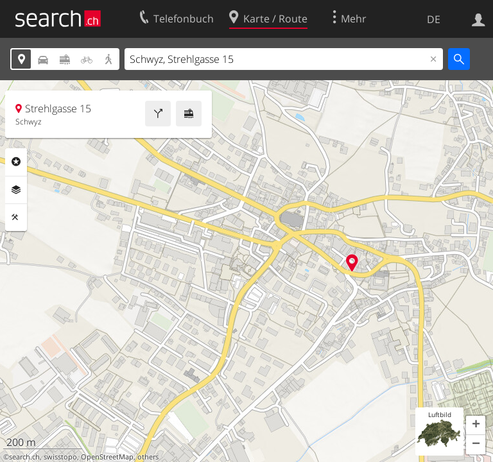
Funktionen (16, 217)
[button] (475, 425)
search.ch (24, 456)
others (148, 456)
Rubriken (16, 161)
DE (433, 19)
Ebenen (16, 189)
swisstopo (60, 456)
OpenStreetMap (107, 456)
